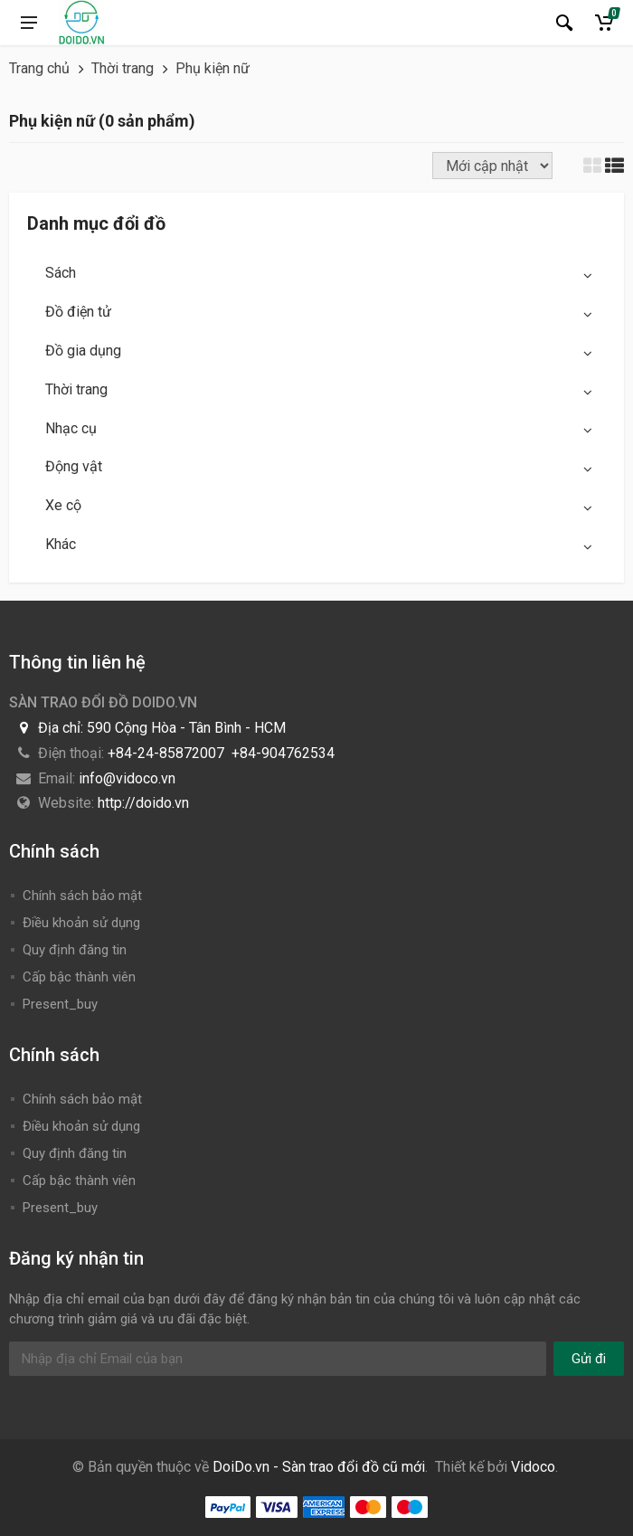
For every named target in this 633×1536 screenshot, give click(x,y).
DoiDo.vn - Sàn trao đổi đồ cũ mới (319, 1466)
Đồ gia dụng (83, 350)
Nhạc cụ (71, 428)
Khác (60, 544)
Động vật (73, 466)
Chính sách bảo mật (82, 895)
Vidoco (533, 1466)
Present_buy (60, 1004)
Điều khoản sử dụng (81, 923)
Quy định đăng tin (75, 950)
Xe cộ (63, 505)
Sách (60, 272)
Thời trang (76, 389)
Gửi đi (589, 1359)
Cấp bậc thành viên (79, 977)
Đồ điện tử (78, 311)
